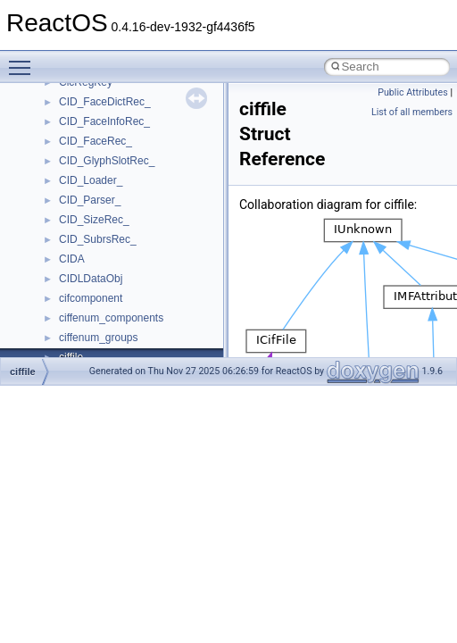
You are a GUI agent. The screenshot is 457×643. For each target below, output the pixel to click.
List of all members (412, 112)
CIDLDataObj (90, 278)
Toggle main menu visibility (24, 60)
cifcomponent (90, 298)
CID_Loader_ (90, 180)
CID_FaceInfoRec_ (104, 121)
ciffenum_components (111, 318)
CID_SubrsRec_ (98, 239)
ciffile (23, 371)
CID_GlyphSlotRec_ (106, 160)
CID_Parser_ (89, 200)
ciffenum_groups (98, 337)
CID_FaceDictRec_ (105, 102)
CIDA (72, 259)
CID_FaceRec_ (95, 141)
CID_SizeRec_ (94, 219)
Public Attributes (413, 92)
